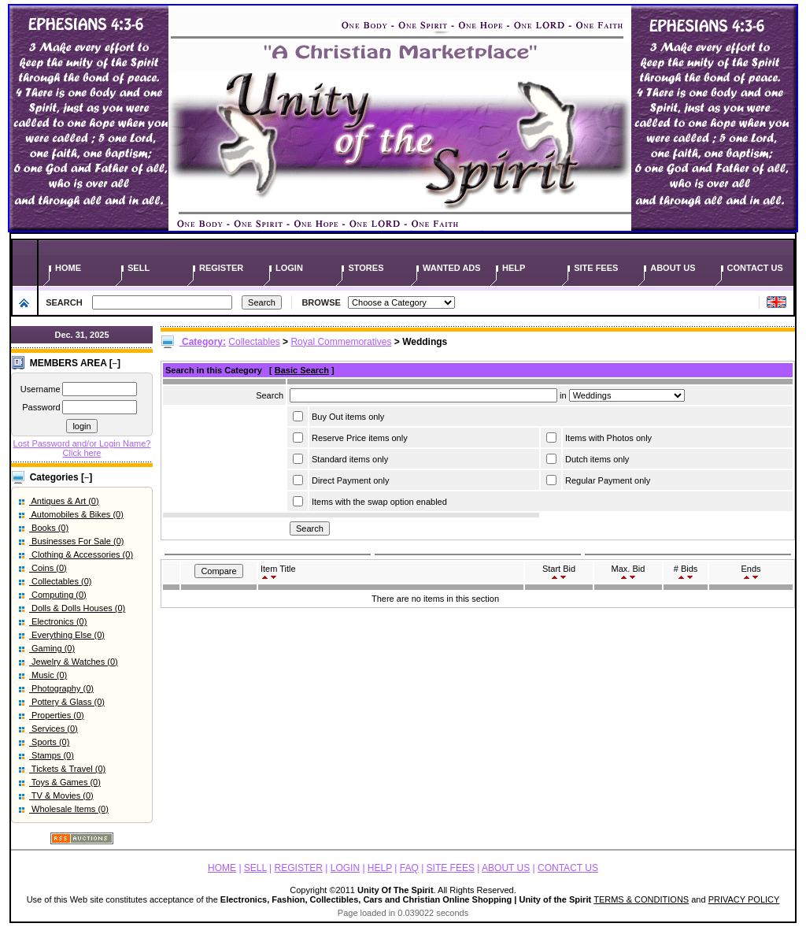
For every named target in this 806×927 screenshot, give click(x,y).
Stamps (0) (51, 755)
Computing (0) (58, 594)
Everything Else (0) (67, 635)
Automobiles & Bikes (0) (76, 514)
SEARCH (64, 302)
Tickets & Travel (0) (67, 768)
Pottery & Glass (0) (67, 701)
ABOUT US (674, 268)
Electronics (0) (58, 621)
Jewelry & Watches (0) (73, 661)
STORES (367, 268)
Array (627, 395)
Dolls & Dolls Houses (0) (77, 608)
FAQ (409, 867)
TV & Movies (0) (61, 795)
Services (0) (53, 728)
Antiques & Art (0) (64, 501)
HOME (69, 268)
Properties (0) (56, 715)
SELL (140, 268)
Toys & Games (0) (65, 782)
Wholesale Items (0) (69, 809)
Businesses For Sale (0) (76, 541)
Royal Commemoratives (340, 341)
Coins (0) (48, 568)
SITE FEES (597, 268)
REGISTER (222, 268)
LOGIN (290, 268)
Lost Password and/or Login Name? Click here (82, 448)
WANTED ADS (453, 268)
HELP (514, 268)
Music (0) (48, 675)
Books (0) (48, 527)
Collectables (253, 341)
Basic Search (302, 370)
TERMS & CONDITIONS (641, 899)
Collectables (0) (60, 581)
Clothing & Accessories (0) (81, 554)
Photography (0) (61, 688)
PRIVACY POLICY (744, 899)
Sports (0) (49, 742)
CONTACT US (756, 268)
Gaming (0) (52, 648)
